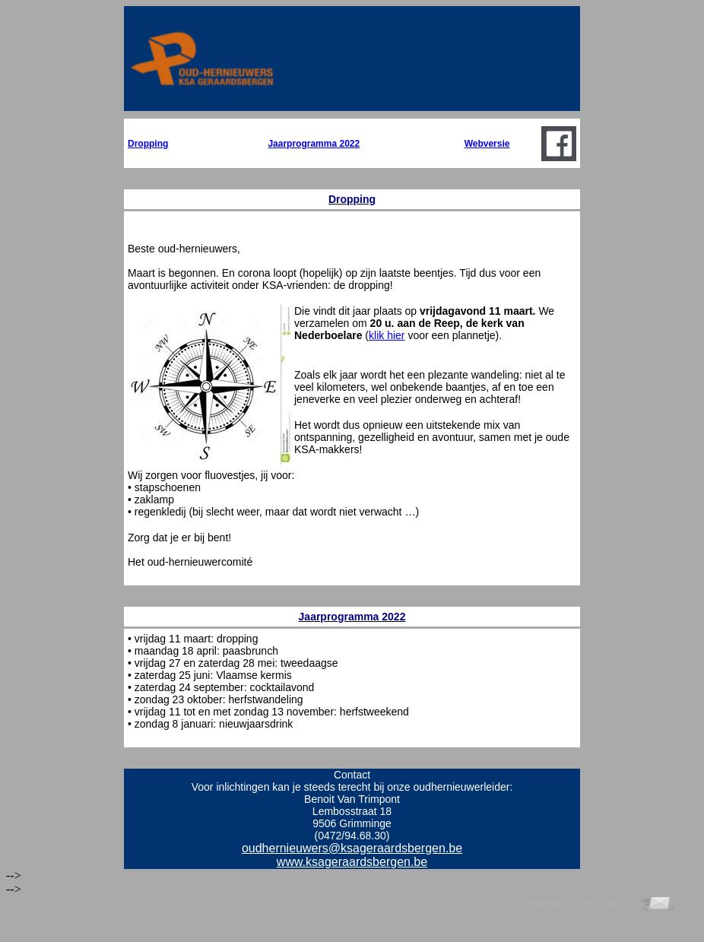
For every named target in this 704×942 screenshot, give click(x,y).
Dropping (148, 143)
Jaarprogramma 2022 (314, 143)
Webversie (487, 143)
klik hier (386, 335)
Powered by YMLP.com (575, 904)
